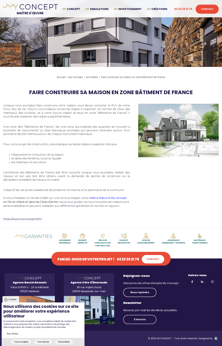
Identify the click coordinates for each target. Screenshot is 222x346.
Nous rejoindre (139, 292)
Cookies (12, 304)
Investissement (130, 9)
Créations (159, 9)
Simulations (99, 9)
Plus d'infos (12, 338)
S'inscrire (140, 319)
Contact (207, 9)
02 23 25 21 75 (183, 9)
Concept (73, 9)
